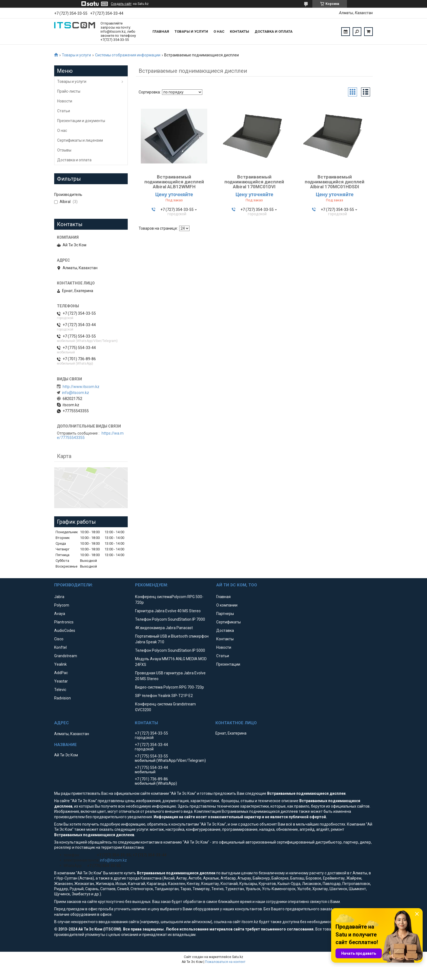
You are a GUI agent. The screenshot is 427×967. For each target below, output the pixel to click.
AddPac (61, 673)
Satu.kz (237, 957)
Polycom (61, 605)
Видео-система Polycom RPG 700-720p (169, 687)
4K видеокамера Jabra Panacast (164, 628)
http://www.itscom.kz (81, 386)
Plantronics (64, 622)
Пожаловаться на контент (225, 962)
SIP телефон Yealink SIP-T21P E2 (164, 695)
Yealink (60, 664)
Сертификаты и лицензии (80, 140)
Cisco (58, 639)
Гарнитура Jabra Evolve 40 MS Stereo (168, 611)
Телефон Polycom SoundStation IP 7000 (170, 619)
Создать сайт (121, 4)
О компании (226, 605)
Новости (64, 101)
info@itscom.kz (75, 392)
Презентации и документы (81, 121)
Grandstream (65, 656)
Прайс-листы (68, 91)
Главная (160, 31)
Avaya (59, 613)
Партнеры (225, 613)
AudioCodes (64, 630)
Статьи (63, 111)
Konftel (60, 647)
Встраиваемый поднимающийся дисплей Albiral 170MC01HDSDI (334, 181)
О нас (218, 31)
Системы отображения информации (127, 55)
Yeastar (61, 681)
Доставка (225, 630)
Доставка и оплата (273, 31)
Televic (60, 689)
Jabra (59, 597)
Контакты (239, 31)
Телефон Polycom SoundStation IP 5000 (170, 650)
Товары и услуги (191, 31)
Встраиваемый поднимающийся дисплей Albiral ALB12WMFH (174, 181)
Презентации (228, 664)
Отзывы (64, 150)
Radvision (62, 698)
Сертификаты (228, 622)
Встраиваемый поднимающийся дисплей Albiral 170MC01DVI (254, 181)
